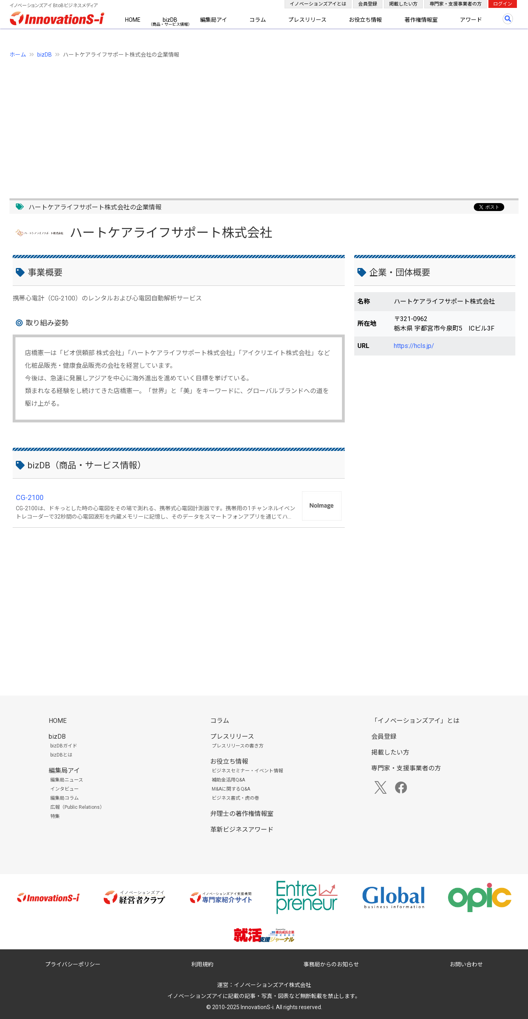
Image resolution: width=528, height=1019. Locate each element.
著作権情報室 (421, 20)
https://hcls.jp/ (414, 346)
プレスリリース (307, 20)
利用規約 (202, 964)
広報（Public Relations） (77, 807)
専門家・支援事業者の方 (455, 4)
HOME (133, 20)
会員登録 (367, 4)
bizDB (170, 20)
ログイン (502, 4)
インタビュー (64, 789)
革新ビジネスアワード (241, 829)
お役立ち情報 (365, 20)
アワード (471, 20)
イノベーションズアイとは (318, 4)
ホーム (17, 54)
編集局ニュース (66, 780)
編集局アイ (213, 20)
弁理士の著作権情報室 (241, 813)
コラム (257, 20)
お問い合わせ (466, 964)
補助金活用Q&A (228, 780)
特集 (55, 816)
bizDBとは (61, 755)
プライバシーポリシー (73, 964)
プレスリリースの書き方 (238, 746)
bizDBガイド (63, 746)
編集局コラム (64, 798)
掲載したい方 (403, 4)
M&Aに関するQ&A (231, 789)
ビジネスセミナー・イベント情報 (247, 771)
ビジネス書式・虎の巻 (235, 798)
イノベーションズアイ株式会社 (272, 985)
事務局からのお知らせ (331, 964)
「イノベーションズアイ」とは (415, 720)
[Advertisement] (246, 123)
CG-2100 (30, 497)
